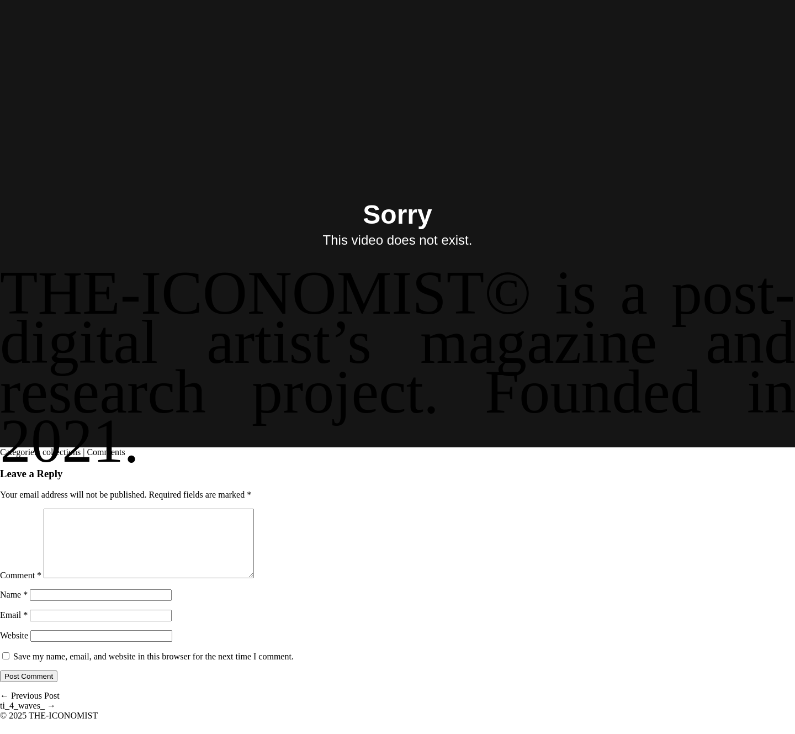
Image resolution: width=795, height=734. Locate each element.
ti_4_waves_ (28, 719)
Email (14, 628)
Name (14, 607)
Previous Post (30, 709)
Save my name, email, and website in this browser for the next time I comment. (153, 669)
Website (14, 648)
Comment (20, 588)
